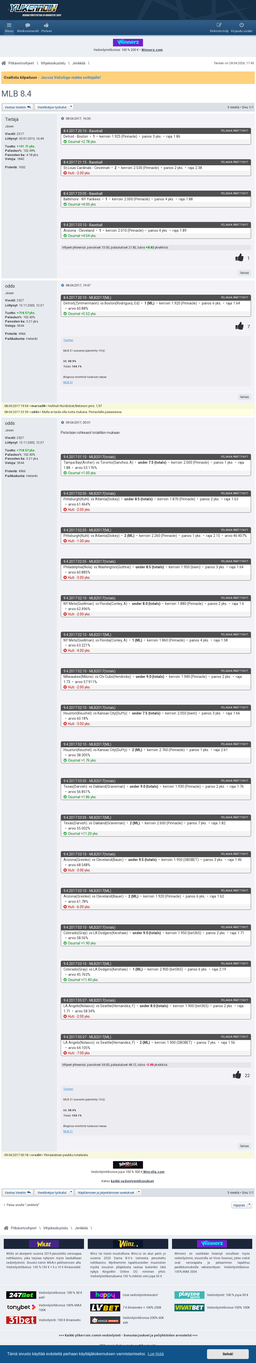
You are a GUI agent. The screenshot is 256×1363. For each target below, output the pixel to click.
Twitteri (68, 340)
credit (36, 1155)
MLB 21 (68, 382)
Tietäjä (11, 119)
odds (10, 286)
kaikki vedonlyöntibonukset (132, 1181)
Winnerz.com (152, 50)
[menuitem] (28, 27)
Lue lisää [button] (156, 1354)
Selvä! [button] (227, 1354)
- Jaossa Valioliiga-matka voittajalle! (69, 77)
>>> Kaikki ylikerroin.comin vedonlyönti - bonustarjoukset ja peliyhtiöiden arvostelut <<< (128, 1335)
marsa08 (38, 406)
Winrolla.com (153, 1172)
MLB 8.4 (16, 94)
